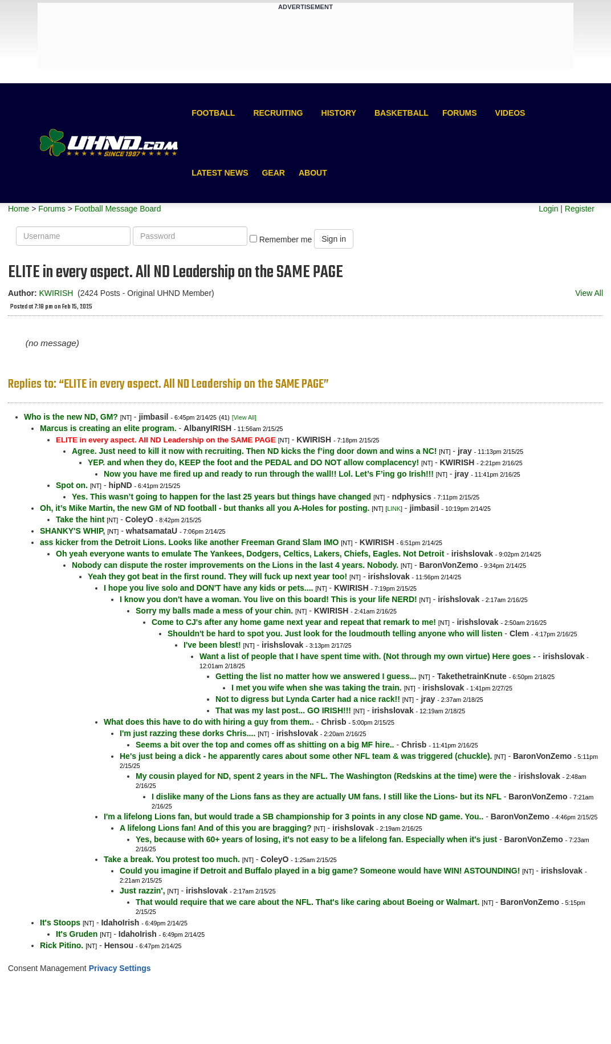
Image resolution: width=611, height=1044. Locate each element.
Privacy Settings (120, 968)
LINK (394, 508)
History (338, 112)
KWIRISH (56, 293)
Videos (510, 112)
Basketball (401, 112)
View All (589, 293)
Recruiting (278, 112)
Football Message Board (118, 208)
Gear (273, 172)
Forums (459, 112)
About (313, 172)
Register (579, 208)
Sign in (333, 238)
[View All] (244, 417)
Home (18, 208)
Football (213, 112)
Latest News (220, 172)
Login (548, 208)
